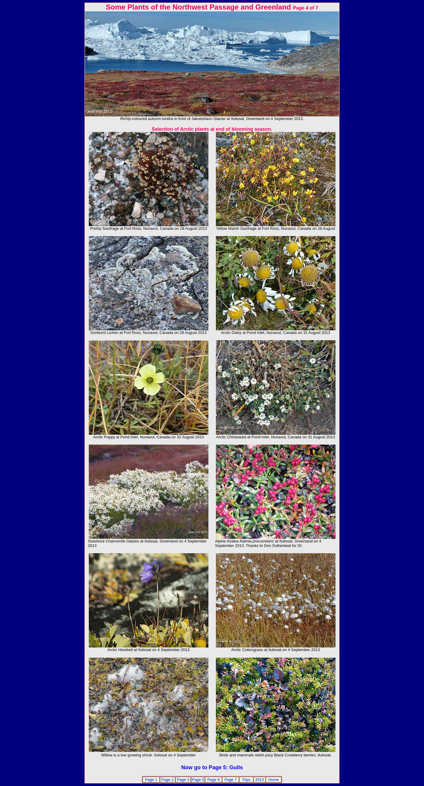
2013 (259, 779)
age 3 (184, 779)
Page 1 (151, 779)
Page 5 (198, 779)
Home (274, 779)
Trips (246, 779)
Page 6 (213, 779)
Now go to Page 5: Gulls (212, 767)
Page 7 (231, 779)
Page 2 (167, 779)
